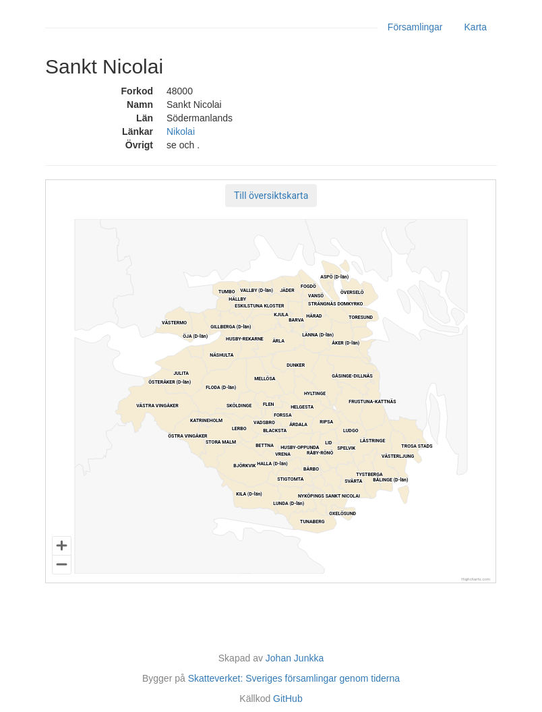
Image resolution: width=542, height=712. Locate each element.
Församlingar (415, 27)
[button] (271, 195)
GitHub (288, 698)
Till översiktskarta (271, 195)
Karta (475, 27)
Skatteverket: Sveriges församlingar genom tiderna (294, 678)
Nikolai (181, 131)
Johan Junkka (295, 658)
